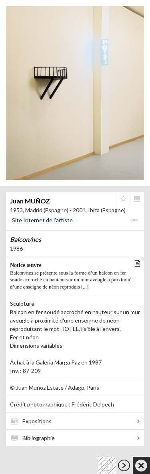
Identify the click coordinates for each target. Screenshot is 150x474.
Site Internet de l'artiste (42, 220)
